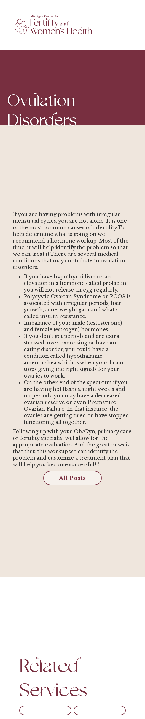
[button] (116, 25)
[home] (52, 24)
